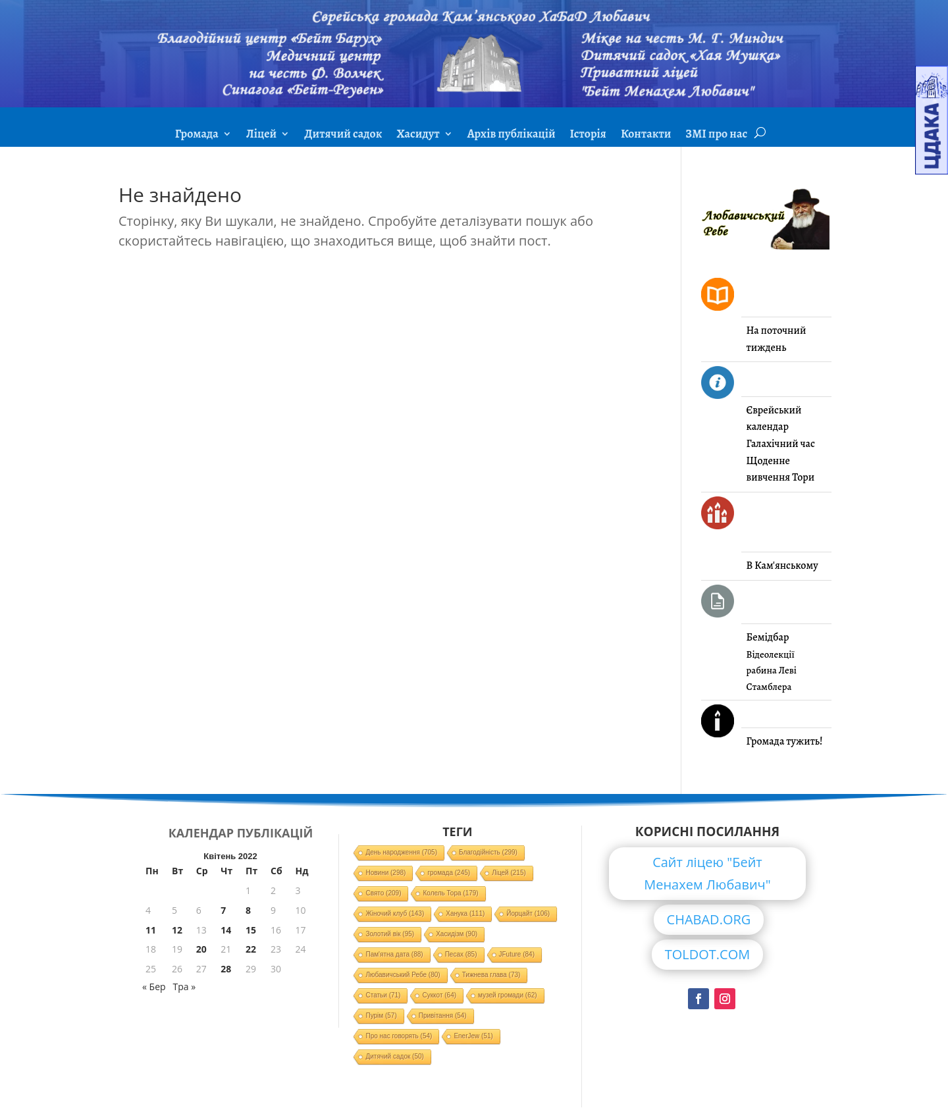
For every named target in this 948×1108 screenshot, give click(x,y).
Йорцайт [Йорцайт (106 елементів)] (528, 913)
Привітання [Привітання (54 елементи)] (443, 1015)
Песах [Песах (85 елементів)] (461, 954)
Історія (588, 135)
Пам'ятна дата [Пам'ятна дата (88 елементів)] (394, 954)
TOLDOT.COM (707, 954)
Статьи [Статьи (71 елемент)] (382, 995)
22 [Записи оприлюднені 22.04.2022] (251, 949)
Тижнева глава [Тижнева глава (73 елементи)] (491, 974)
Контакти (646, 135)
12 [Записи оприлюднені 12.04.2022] (177, 930)
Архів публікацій (511, 135)
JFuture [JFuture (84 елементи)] (517, 954)
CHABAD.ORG (709, 919)
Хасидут (417, 135)
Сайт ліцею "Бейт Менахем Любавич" (707, 873)
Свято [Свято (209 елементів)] (383, 893)
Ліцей (261, 135)
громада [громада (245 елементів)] (448, 872)
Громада (197, 135)
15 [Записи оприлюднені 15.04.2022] (251, 930)
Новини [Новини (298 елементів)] (385, 872)
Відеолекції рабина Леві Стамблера (772, 670)
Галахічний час (781, 443)
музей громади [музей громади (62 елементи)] (507, 995)
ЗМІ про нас (716, 135)
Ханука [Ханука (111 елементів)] (465, 913)
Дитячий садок (343, 135)
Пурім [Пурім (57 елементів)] (380, 1015)
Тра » (184, 986)
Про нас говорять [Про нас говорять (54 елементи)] (398, 1036)
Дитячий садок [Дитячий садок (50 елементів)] (394, 1056)
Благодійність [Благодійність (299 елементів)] (488, 852)
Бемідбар (768, 637)
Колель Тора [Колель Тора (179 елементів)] (450, 893)
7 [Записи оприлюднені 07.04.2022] (223, 910)
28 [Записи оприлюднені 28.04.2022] (226, 969)
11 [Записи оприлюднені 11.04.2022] (150, 930)
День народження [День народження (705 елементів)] (401, 852)
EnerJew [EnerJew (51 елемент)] (473, 1036)
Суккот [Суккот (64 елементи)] (439, 995)
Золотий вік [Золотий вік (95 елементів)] (389, 933)
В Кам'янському (782, 565)
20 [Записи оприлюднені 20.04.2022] (201, 949)
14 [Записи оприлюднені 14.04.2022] (226, 930)
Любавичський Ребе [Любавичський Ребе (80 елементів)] (402, 974)
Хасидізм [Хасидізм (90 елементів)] (456, 933)
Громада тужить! (785, 741)
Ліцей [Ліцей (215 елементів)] (509, 872)
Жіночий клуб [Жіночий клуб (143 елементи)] (394, 913)
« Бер (154, 986)
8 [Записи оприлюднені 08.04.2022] (248, 910)
